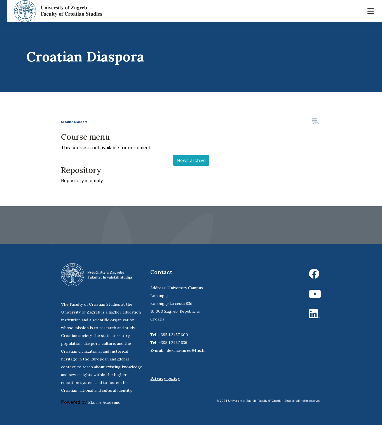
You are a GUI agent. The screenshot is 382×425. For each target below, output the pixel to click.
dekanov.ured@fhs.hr (186, 350)
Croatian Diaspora (74, 122)
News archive (191, 160)
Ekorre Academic (104, 402)
